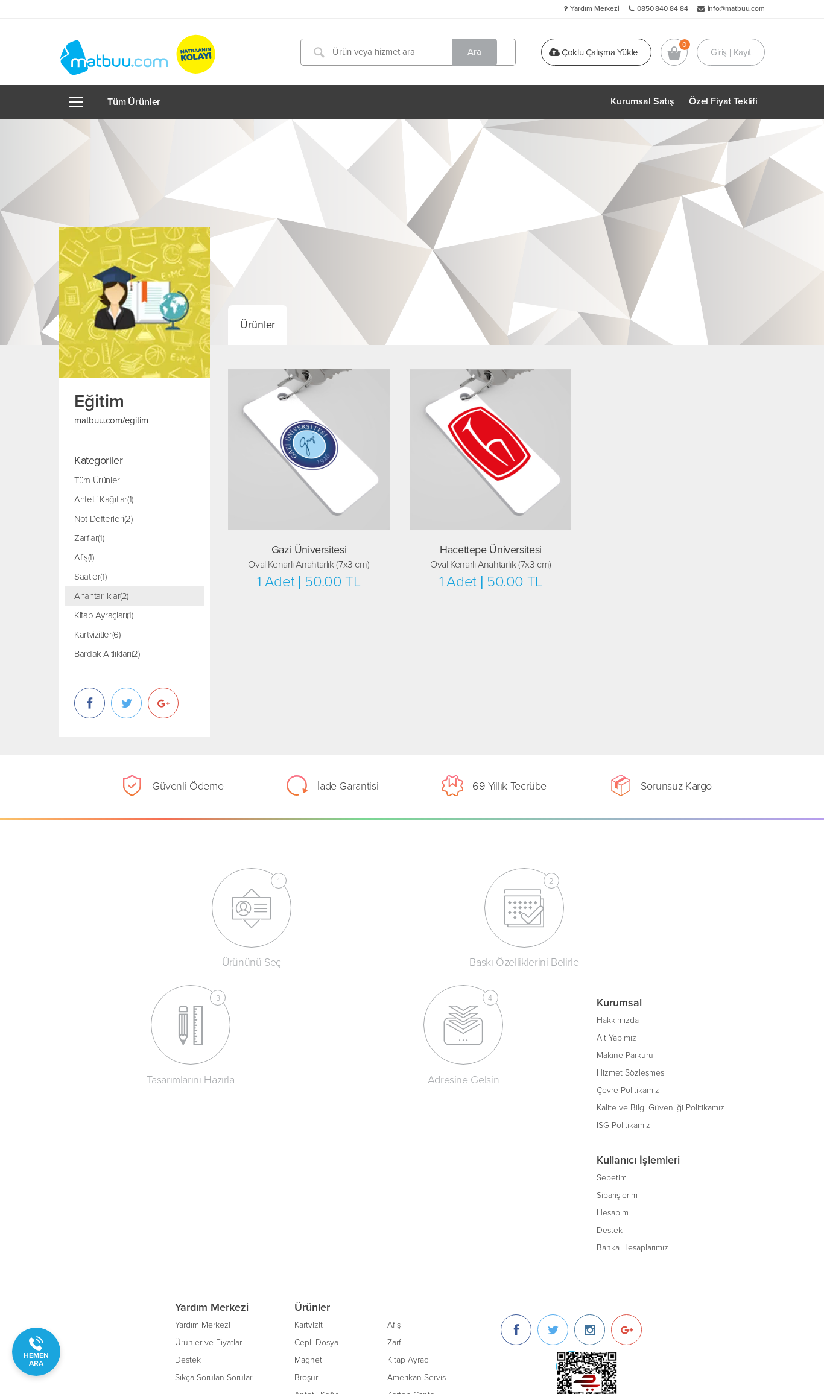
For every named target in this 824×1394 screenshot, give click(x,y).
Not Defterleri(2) (103, 518)
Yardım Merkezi (595, 8)
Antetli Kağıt (401, 1088)
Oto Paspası (494, 1158)
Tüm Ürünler (133, 102)
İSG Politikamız (117, 1123)
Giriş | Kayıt (731, 51)
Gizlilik (272, 1193)
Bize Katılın (280, 1158)
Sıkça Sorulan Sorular (298, 1070)
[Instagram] (674, 1022)
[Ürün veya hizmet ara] (410, 52)
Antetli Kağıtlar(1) (103, 499)
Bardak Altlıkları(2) (107, 653)
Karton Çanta (495, 1088)
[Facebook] (601, 1022)
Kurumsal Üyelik (289, 1175)
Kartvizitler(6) (97, 634)
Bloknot (486, 1123)
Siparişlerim (110, 1193)
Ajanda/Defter (404, 1158)
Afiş (479, 1018)
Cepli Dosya (401, 1035)
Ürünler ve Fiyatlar (293, 1035)
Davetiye (395, 1105)
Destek (103, 1228)
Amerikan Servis (501, 1070)
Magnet (393, 1053)
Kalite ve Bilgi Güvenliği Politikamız (154, 1105)
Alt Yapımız (110, 1035)
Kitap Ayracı (493, 1053)
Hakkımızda (111, 1018)
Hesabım (106, 1210)
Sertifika (486, 1105)
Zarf (479, 1035)
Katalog (393, 1175)
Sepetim (105, 1175)
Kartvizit (393, 1018)
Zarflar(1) (89, 538)
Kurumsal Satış (642, 101)
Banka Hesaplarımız (126, 1245)
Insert (389, 1123)
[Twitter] (638, 1022)
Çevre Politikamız (121, 1088)
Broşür (391, 1070)
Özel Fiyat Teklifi (723, 101)
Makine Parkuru (118, 1053)
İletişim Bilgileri (287, 1140)
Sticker (391, 1140)
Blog (268, 1123)
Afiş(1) (83, 557)
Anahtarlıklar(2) (101, 596)
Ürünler (257, 324)
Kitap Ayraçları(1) (103, 615)
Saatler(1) (90, 576)
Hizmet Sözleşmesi (124, 1070)
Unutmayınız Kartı (504, 1140)
